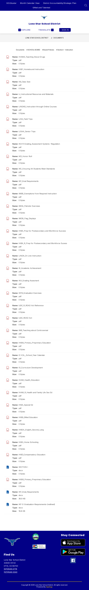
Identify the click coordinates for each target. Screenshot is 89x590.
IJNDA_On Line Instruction (30, 256)
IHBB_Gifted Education (28, 417)
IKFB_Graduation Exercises (30, 293)
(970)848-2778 (10, 569)
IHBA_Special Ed (26, 405)
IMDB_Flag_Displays (27, 218)
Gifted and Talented (41, 7)
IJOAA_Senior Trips (27, 131)
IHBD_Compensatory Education (32, 455)
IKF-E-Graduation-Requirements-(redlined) (37, 504)
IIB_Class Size (24, 82)
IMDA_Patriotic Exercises (29, 206)
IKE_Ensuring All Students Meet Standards (37, 169)
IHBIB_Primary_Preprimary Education (35, 343)
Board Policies (48, 50)
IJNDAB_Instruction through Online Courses (38, 106)
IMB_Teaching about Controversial (33, 330)
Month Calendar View (30, 3)
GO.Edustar (11, 3)
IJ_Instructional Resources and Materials (36, 94)
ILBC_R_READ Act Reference (31, 305)
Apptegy (49, 587)
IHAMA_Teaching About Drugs (32, 57)
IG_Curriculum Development (31, 367)
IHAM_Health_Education (29, 380)
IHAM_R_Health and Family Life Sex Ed (35, 392)
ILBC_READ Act (25, 318)
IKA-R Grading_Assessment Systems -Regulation (39, 144)
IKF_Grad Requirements (28, 181)
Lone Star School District (36, 38)
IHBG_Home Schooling (28, 442)
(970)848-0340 (10, 572)
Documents (59, 38)
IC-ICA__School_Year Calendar (32, 355)
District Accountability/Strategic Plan (59, 3)
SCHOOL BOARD (34, 50)
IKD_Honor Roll (25, 156)
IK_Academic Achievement (30, 268)
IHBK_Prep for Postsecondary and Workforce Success (42, 231)
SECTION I (23, 467)
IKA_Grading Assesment (29, 280)
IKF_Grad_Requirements (29, 492)
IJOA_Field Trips (26, 119)
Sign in (65, 30)
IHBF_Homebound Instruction (31, 69)
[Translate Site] (46, 30)
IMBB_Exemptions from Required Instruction (38, 193)
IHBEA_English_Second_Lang (31, 430)
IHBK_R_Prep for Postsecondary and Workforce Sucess (43, 243)
